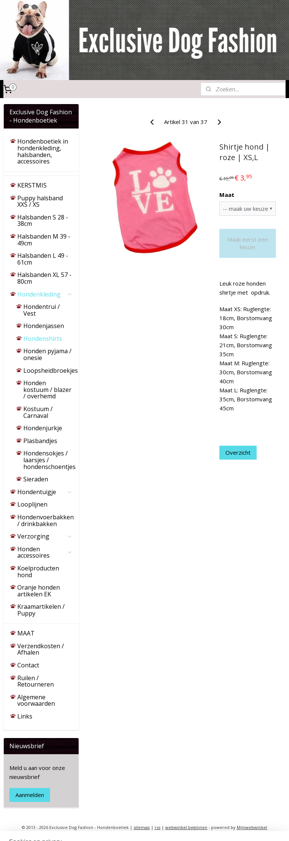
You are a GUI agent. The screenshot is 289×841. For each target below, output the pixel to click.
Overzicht (238, 452)
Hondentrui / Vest (41, 310)
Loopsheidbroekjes (50, 370)
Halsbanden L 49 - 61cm (42, 258)
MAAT (26, 633)
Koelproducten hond (38, 571)
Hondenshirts (42, 338)
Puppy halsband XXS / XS (40, 201)
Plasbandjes (40, 441)
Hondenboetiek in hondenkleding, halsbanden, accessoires (42, 151)
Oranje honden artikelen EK (38, 590)
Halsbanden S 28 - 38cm (42, 220)
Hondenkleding (45, 294)
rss (157, 827)
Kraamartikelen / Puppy (41, 609)
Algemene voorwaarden (36, 700)
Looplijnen (32, 504)
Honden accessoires (45, 552)
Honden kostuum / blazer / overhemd (47, 389)
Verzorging (45, 536)
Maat (227, 194)
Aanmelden (29, 795)
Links (24, 716)
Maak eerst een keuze (247, 243)
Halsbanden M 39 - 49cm (43, 239)
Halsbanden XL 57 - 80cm (44, 278)
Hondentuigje (45, 492)
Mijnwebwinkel (252, 827)
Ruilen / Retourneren (35, 681)
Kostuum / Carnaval (38, 412)
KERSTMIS (32, 185)
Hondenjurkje (42, 428)
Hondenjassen (43, 326)
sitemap (142, 827)
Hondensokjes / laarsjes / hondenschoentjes (49, 459)
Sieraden (35, 479)
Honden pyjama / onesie (47, 354)
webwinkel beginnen (186, 827)
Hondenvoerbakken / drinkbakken (45, 520)
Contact (28, 665)
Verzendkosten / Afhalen (40, 649)
